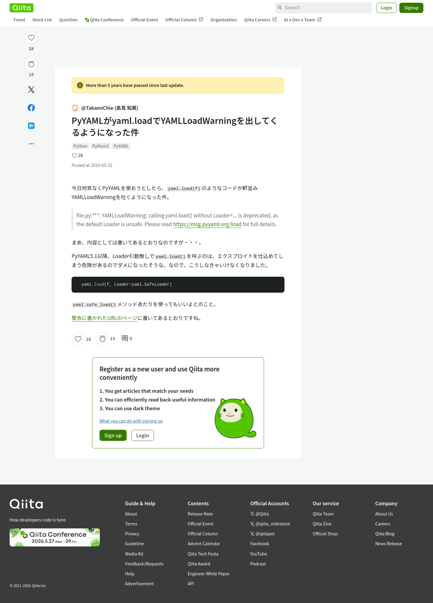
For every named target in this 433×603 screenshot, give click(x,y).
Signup (411, 8)
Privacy (132, 534)
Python (80, 146)
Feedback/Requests (144, 564)
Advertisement (139, 583)
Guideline (134, 543)
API (191, 583)
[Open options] (31, 143)
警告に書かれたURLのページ (104, 317)
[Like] (31, 37)
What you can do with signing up (131, 421)
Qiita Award (199, 564)
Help (129, 574)
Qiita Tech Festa (203, 554)
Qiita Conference (104, 20)
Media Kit (134, 554)
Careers (382, 524)
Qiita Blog (385, 534)
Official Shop (325, 534)
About (131, 514)
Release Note (200, 514)
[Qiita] (21, 7)
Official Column (184, 20)
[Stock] (31, 64)
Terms (131, 524)
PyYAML (121, 146)
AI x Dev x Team (303, 20)
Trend (19, 20)
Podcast (258, 564)
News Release (388, 543)
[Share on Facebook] (31, 107)
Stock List (42, 20)
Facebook (259, 543)
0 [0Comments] (126, 338)
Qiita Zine (322, 524)
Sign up (113, 435)
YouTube (258, 554)
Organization (223, 20)
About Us (384, 514)
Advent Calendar (204, 543)
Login (386, 8)
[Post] (31, 89)
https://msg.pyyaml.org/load (207, 224)
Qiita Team (323, 514)
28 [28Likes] (31, 48)
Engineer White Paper (209, 574)
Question (68, 20)
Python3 (100, 146)
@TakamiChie (105, 107)
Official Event (144, 20)
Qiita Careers (260, 20)
